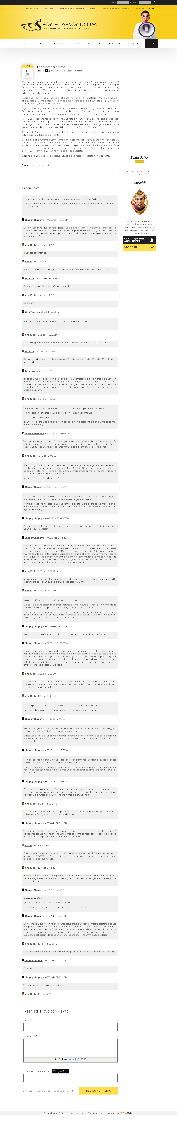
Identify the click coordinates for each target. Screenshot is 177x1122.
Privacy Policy (50, 1113)
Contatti (62, 1113)
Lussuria (115, 43)
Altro (151, 43)
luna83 (28, 245)
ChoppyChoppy (34, 220)
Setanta (29, 278)
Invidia (134, 43)
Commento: (30, 1036)
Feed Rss (139, 8)
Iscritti (92, 8)
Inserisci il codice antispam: (46, 1071)
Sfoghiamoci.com (96, 1113)
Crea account (31, 8)
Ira (24, 43)
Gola (76, 43)
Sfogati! (139, 247)
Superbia (94, 43)
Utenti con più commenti (71, 8)
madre (32, 165)
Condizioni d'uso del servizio (115, 8)
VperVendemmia (56, 71)
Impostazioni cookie (77, 1113)
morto (40, 165)
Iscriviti (128, 171)
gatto (47, 165)
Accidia (39, 43)
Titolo (26, 1020)
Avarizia (58, 43)
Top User (48, 8)
